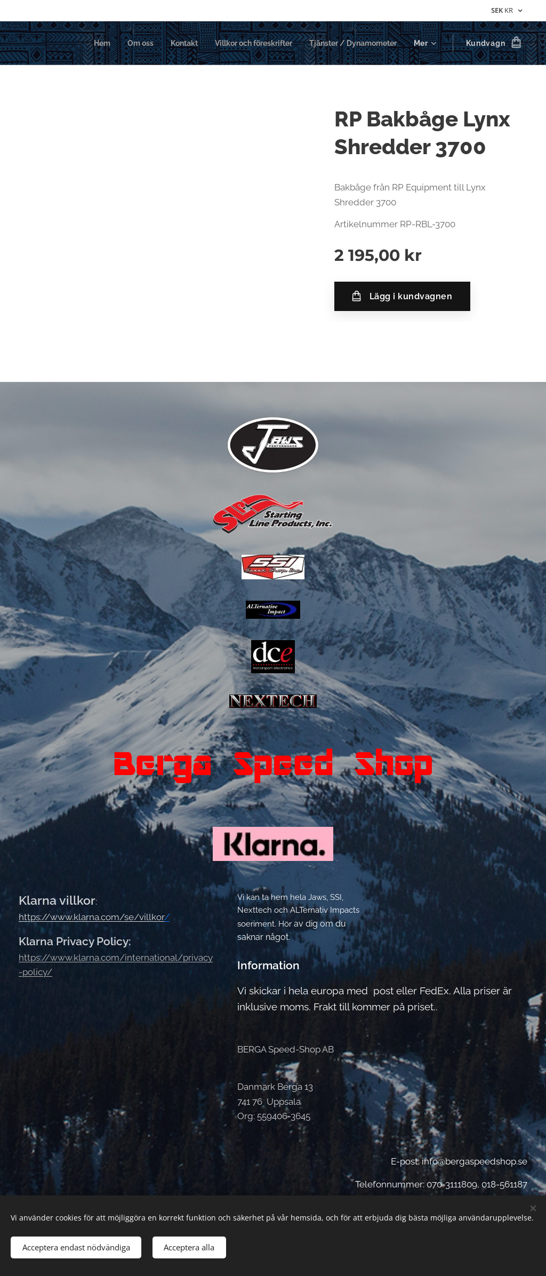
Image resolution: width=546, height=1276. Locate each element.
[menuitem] (82, 43)
